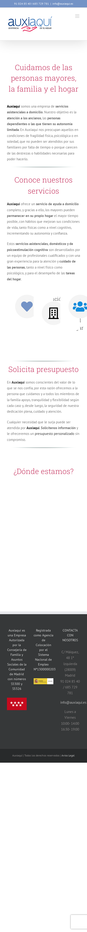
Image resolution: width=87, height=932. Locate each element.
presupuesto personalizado (54, 433)
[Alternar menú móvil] (77, 16)
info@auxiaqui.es (62, 3)
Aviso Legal (68, 755)
